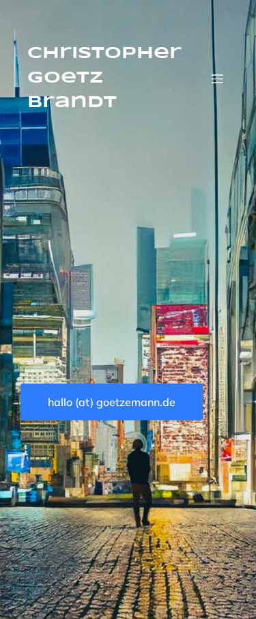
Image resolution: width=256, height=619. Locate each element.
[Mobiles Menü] (217, 78)
